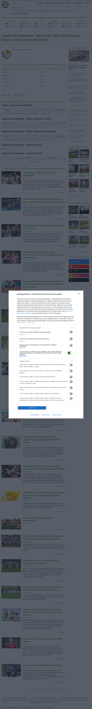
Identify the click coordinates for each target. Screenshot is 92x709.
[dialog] (46, 354)
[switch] (70, 332)
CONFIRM (32, 408)
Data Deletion (35, 415)
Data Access (46, 415)
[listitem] (46, 328)
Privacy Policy (57, 415)
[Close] (79, 294)
